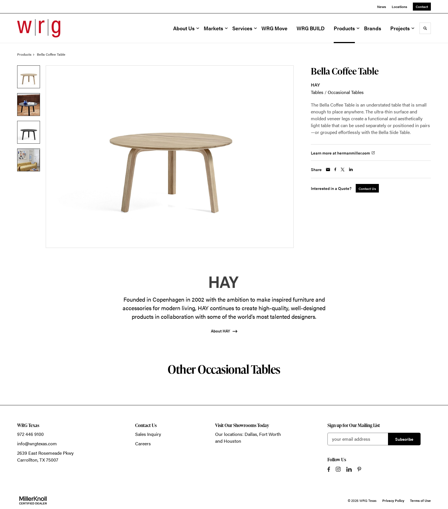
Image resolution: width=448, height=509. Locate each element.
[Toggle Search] (425, 28)
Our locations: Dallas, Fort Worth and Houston (248, 437)
